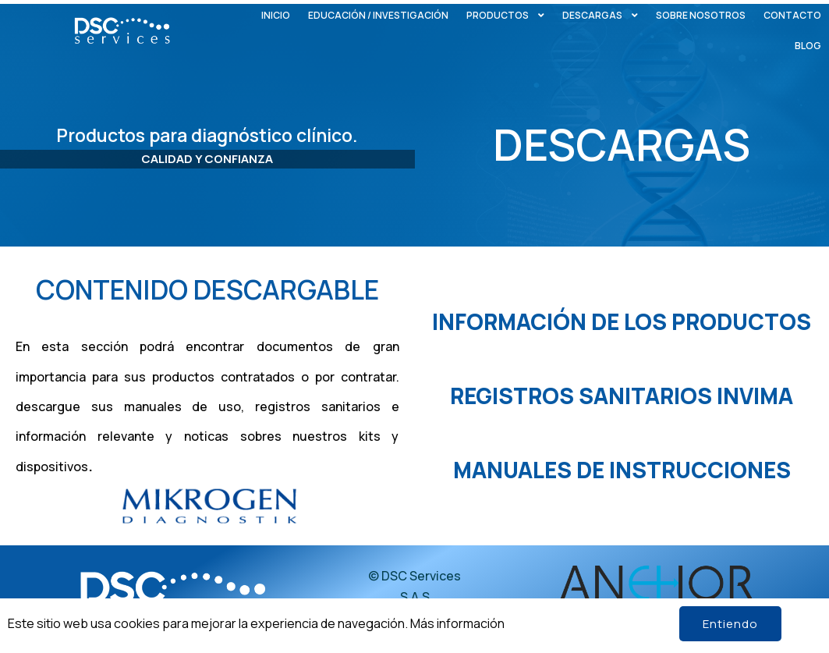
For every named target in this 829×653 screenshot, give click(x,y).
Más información (457, 623)
